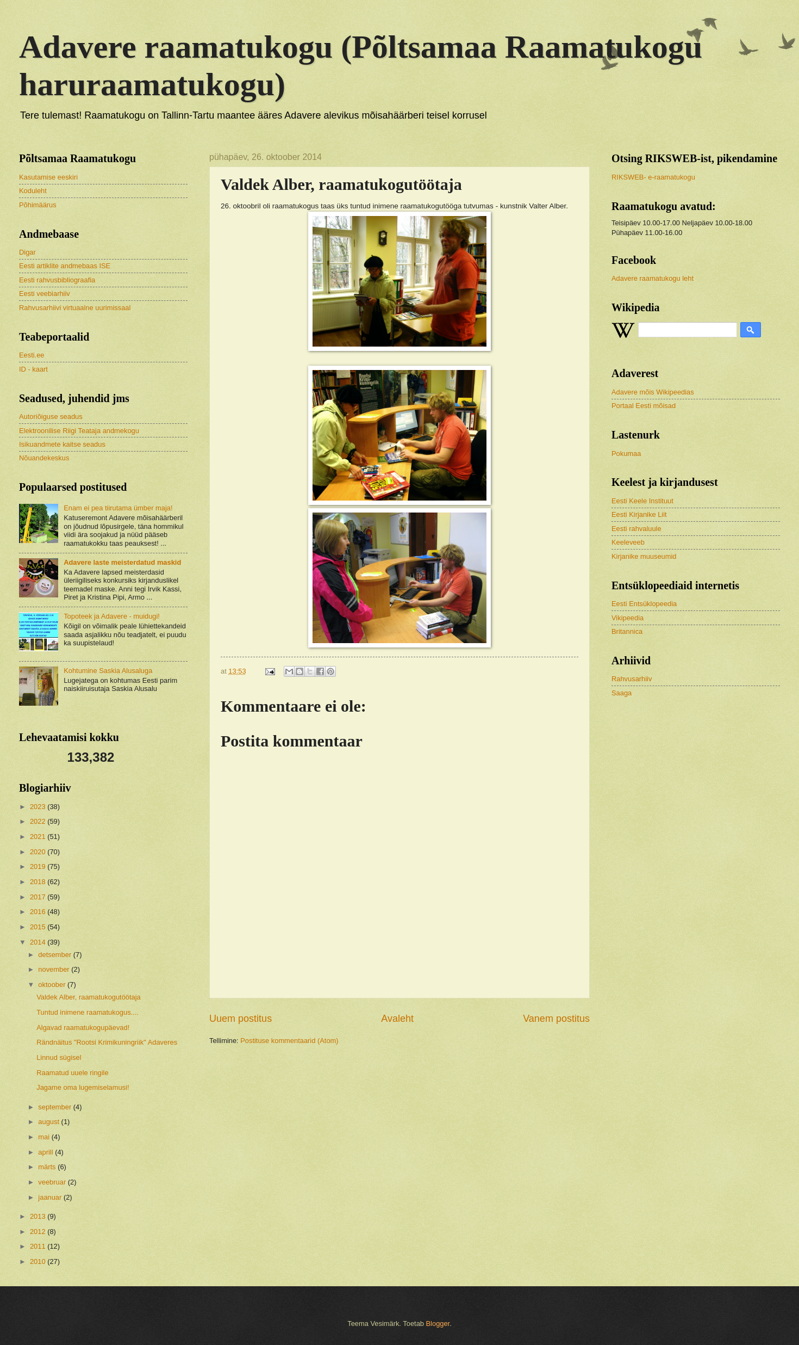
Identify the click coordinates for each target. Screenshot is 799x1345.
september (55, 1107)
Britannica (626, 631)
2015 (38, 927)
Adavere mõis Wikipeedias (652, 392)
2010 (38, 1261)
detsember (55, 955)
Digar (27, 252)
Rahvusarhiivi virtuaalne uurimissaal (74, 308)
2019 (38, 866)
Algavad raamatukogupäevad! (82, 1027)
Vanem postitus (556, 1018)
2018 (38, 882)
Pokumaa (626, 453)
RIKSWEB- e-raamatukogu (653, 177)
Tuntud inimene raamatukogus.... (87, 1012)
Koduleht (33, 191)
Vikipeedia (627, 618)
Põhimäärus (38, 205)
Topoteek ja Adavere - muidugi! (112, 616)
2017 (38, 897)
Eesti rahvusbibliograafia (57, 280)
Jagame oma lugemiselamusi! (82, 1087)
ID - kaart (33, 369)
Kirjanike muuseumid (644, 556)
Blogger (438, 1323)
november (54, 969)
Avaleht (397, 1018)
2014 (38, 942)
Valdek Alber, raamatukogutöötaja (88, 997)
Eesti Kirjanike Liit (639, 514)
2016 (38, 912)
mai (44, 1137)
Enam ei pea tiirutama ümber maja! (118, 508)
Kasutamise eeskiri (48, 177)
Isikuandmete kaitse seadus (62, 444)
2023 (38, 807)
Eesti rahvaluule (636, 529)
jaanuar (51, 1197)
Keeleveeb (628, 542)
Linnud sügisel (58, 1057)
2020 (38, 852)
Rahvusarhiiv (631, 679)
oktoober (52, 984)
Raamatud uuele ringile (72, 1073)
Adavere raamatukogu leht (652, 278)
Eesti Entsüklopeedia (644, 604)
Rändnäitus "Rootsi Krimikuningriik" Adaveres (106, 1042)
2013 (38, 1216)
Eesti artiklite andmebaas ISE (64, 266)
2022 (38, 821)
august (49, 1122)
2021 (38, 836)
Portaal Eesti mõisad (643, 406)
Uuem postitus (240, 1018)
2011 (38, 1246)
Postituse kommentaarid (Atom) (289, 1040)
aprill (46, 1152)
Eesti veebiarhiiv (44, 293)
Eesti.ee (32, 355)
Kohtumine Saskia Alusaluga (108, 671)
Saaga (621, 693)
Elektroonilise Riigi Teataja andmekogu (79, 431)
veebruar (52, 1182)
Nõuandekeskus (44, 458)
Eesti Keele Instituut (642, 501)
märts (48, 1167)
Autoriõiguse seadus (51, 416)
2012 (38, 1231)
